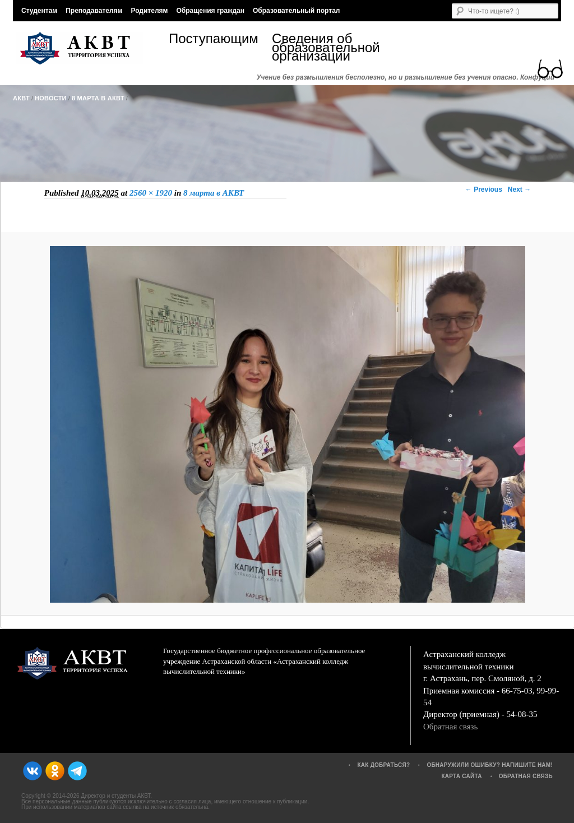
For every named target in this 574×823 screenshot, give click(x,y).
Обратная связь (450, 726)
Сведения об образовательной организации (323, 47)
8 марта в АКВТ (98, 98)
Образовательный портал (296, 11)
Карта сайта (461, 776)
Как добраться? (383, 765)
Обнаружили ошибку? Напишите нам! (490, 765)
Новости (51, 98)
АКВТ (21, 98)
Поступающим (213, 40)
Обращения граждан (210, 11)
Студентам (39, 11)
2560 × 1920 (150, 192)
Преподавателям (94, 11)
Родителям (149, 11)
